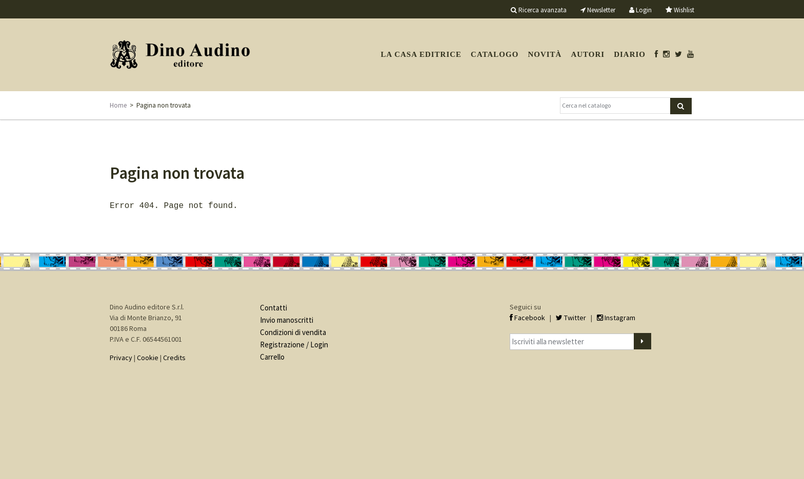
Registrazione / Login (294, 343)
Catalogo (494, 54)
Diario (630, 54)
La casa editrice (420, 54)
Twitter (571, 316)
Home (118, 105)
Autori (588, 54)
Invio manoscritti (286, 319)
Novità (544, 54)
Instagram (616, 316)
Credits (174, 356)
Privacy (121, 356)
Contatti (273, 306)
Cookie (147, 356)
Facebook (527, 316)
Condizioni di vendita (293, 331)
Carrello (272, 356)
